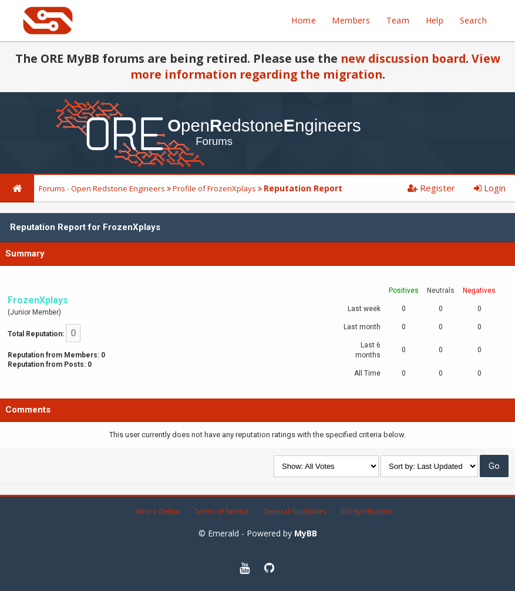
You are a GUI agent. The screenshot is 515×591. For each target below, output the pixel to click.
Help (435, 20)
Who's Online (158, 511)
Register (431, 188)
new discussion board (403, 58)
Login (490, 188)
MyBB (305, 533)
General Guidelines (294, 511)
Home (303, 20)
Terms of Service (221, 511)
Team (398, 20)
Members (351, 20)
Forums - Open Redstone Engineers (102, 188)
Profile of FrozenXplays (214, 188)
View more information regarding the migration (315, 66)
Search (473, 20)
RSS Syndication (366, 511)
